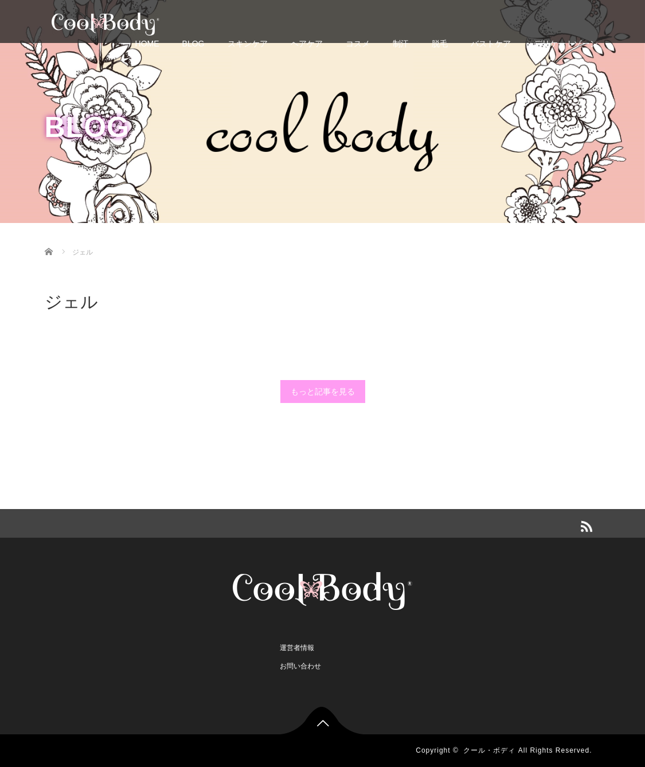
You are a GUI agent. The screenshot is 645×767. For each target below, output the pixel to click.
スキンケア (248, 43)
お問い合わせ (300, 666)
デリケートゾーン (566, 43)
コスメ (358, 43)
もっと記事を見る (323, 391)
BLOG (193, 43)
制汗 (401, 43)
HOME (147, 43)
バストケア (491, 43)
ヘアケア (307, 43)
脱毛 (440, 43)
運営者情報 (297, 648)
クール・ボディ (489, 750)
